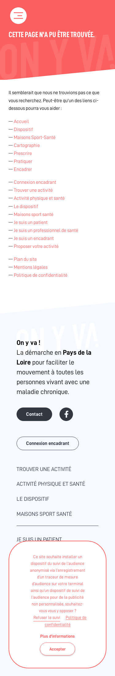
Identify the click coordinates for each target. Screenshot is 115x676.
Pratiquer (23, 161)
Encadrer (23, 169)
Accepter (57, 649)
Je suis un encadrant (34, 238)
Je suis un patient (31, 222)
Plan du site (25, 259)
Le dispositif (26, 206)
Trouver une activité (33, 190)
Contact (34, 414)
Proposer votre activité (36, 246)
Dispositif (23, 129)
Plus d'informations (57, 636)
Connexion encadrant (35, 182)
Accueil (21, 121)
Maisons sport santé (33, 214)
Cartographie (27, 145)
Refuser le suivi (46, 617)
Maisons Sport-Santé (35, 137)
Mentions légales (31, 267)
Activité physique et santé (39, 198)
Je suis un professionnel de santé (46, 230)
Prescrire (23, 153)
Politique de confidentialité (40, 275)
